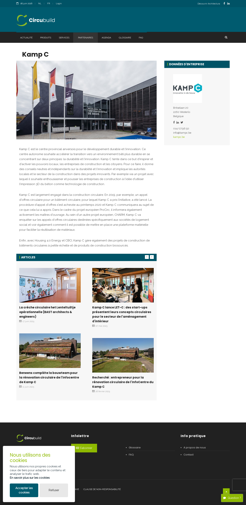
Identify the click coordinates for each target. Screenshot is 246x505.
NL (39, 3)
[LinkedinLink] (228, 4)
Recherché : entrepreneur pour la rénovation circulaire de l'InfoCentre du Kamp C (123, 382)
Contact (189, 454)
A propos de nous (195, 447)
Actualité (26, 37)
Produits (45, 37)
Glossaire (125, 37)
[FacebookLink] (224, 4)
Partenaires (85, 37)
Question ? (232, 497)
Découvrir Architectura (209, 3)
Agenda (106, 37)
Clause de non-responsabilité (102, 489)
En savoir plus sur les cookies (30, 477)
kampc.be (179, 137)
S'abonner (84, 448)
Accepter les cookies (24, 490)
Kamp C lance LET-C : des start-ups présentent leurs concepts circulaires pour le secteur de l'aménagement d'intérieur (121, 314)
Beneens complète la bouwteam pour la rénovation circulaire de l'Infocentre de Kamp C (49, 377)
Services (64, 37)
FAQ (141, 37)
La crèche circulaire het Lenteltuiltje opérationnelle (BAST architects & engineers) (47, 312)
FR (48, 3)
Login (59, 3)
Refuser (54, 490)
